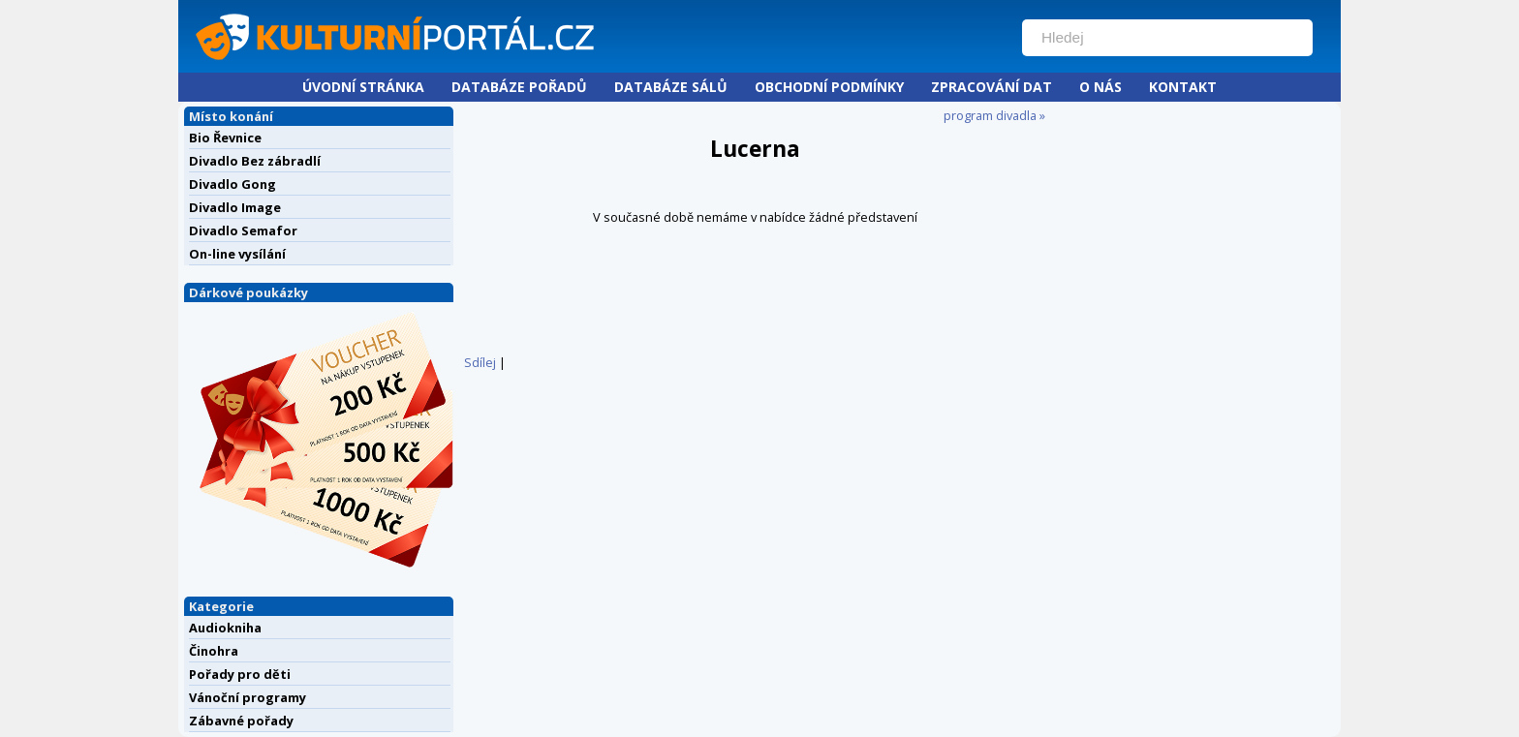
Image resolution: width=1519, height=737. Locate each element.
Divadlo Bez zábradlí (255, 160)
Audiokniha (225, 627)
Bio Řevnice (225, 137)
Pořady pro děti (240, 674)
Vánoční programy (247, 697)
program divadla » (994, 115)
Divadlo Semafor (243, 230)
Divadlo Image (235, 207)
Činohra (213, 651)
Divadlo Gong (232, 184)
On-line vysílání (237, 253)
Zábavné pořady (241, 720)
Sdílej (480, 362)
